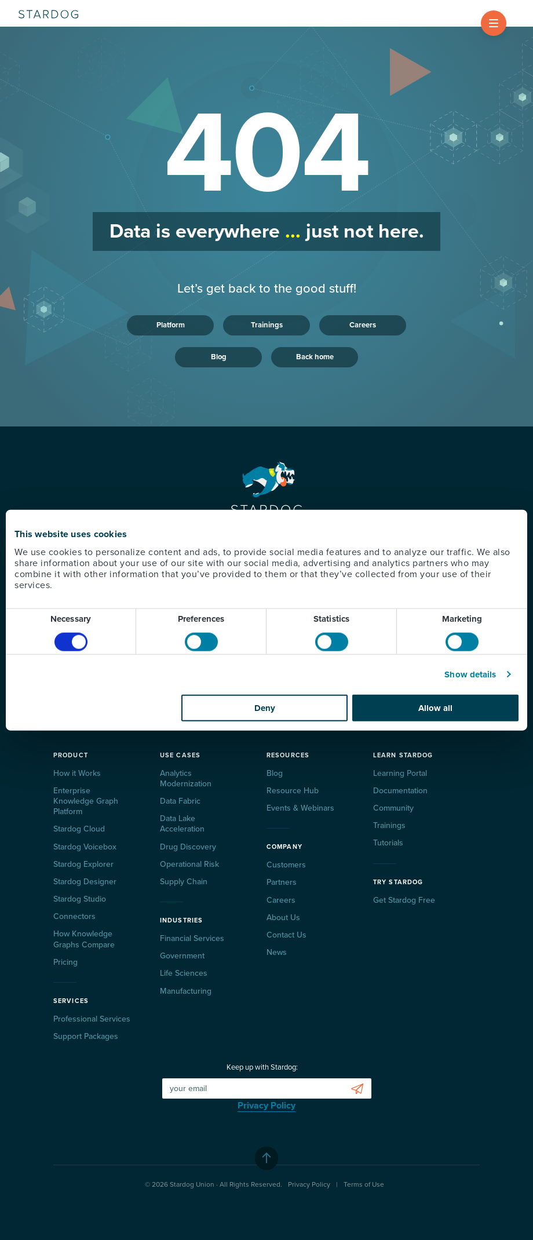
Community (393, 808)
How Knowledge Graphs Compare (84, 939)
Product (70, 755)
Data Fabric (180, 801)
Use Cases (180, 755)
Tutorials (388, 843)
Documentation (400, 791)
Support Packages (85, 1036)
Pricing (65, 962)
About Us (283, 917)
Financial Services (192, 938)
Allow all (435, 707)
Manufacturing (185, 991)
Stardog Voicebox (84, 847)
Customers (286, 865)
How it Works (77, 773)
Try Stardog (398, 882)
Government (182, 956)
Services (71, 1001)
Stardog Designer (84, 882)
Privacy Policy (266, 1105)
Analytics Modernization (185, 778)
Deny (264, 707)
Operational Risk (189, 864)
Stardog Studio (79, 899)
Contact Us (286, 935)
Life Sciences (183, 973)
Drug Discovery (188, 847)
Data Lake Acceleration (182, 824)
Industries (181, 920)
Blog (219, 357)
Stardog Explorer (83, 864)
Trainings (267, 325)
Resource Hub (292, 791)
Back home (315, 357)
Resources (287, 755)
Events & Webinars (300, 808)
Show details (470, 674)
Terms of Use (364, 1184)
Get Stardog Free (404, 900)
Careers (362, 325)
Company (284, 847)
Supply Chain (183, 882)
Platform (170, 325)
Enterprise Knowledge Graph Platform (85, 801)
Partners (281, 882)
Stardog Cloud (79, 829)
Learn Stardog (403, 755)
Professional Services (91, 1019)
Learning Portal (400, 773)
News (276, 952)
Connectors (74, 916)
